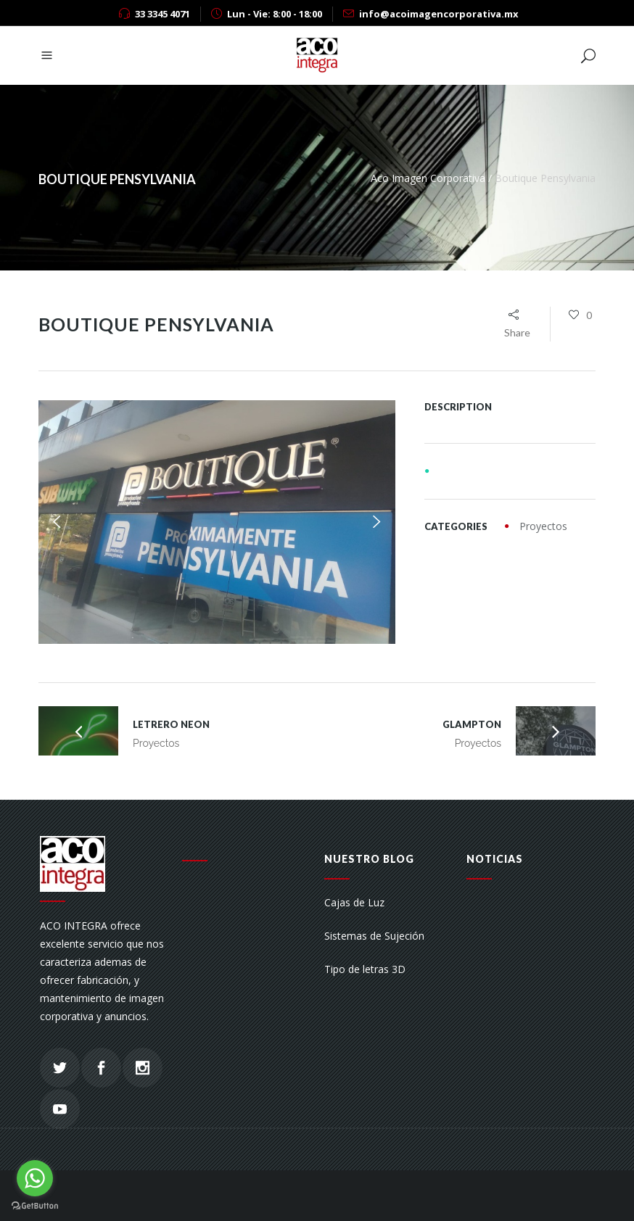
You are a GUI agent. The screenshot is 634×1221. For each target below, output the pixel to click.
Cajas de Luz (354, 902)
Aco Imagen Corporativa (428, 178)
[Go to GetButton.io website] (35, 1206)
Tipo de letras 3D (364, 969)
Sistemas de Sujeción (374, 936)
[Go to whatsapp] (35, 1178)
